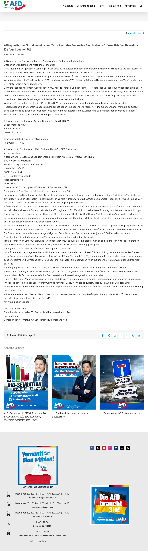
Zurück (131, 32)
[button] (141, 6)
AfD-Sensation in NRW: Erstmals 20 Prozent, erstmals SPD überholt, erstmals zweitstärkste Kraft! (25, 416)
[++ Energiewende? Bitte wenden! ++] (122, 356)
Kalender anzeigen (38, 541)
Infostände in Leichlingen (42, 507)
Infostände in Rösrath (42, 516)
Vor (140, 32)
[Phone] (128, 448)
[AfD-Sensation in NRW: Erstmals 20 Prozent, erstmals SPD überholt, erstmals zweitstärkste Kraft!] (26, 356)
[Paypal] (116, 448)
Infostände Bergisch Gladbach (42, 498)
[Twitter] (98, 448)
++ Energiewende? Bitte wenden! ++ (121, 413)
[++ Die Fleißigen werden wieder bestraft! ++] (74, 356)
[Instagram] (110, 448)
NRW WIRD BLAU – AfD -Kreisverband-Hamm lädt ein (42, 535)
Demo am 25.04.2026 (42, 526)
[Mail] (122, 448)
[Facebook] (92, 448)
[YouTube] (104, 448)
